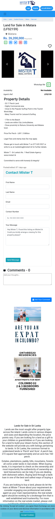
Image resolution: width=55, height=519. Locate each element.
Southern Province (18, 19)
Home (5, 19)
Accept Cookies (27, 515)
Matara (27, 19)
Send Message (13, 260)
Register (35, 8)
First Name (10, 182)
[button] (7, 64)
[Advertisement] (27, 408)
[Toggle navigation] (5, 14)
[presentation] (23, 251)
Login (28, 8)
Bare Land (33, 19)
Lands (10, 19)
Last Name (10, 192)
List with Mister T (46, 8)
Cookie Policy (28, 511)
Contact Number (12, 212)
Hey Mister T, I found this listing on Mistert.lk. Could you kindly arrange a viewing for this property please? (27, 236)
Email (8, 202)
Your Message (11, 225)
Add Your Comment (41, 300)
